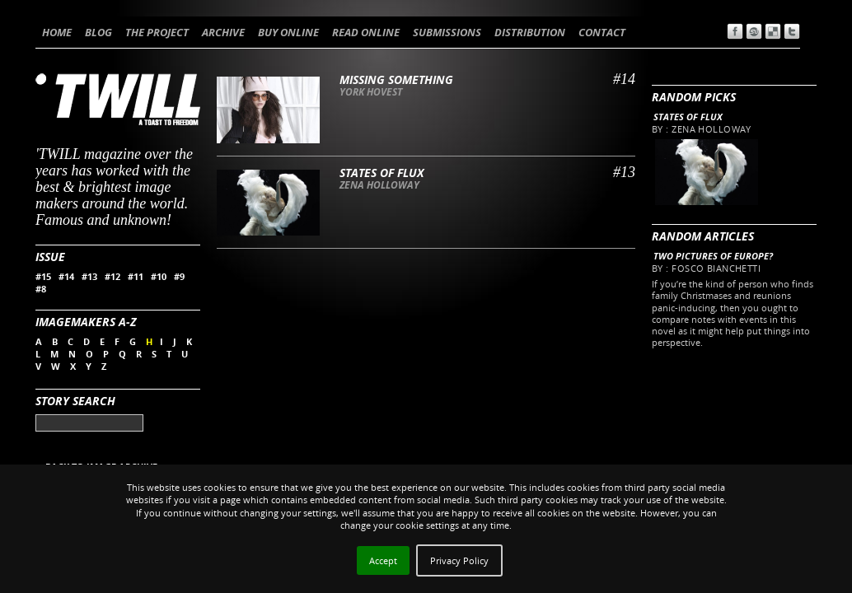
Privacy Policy (459, 560)
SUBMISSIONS (447, 32)
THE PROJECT (157, 32)
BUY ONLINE (288, 32)
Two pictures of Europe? (713, 256)
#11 (135, 276)
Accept (383, 560)
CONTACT (601, 32)
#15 (43, 276)
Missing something (396, 79)
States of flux (688, 116)
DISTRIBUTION (529, 32)
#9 (179, 276)
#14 (66, 276)
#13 (89, 276)
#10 (158, 276)
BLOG (98, 32)
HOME (57, 32)
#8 (40, 288)
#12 (112, 276)
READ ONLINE (366, 32)
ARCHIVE (223, 32)
